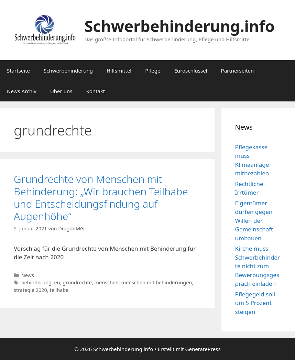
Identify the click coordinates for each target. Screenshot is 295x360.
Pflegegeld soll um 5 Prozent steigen (255, 303)
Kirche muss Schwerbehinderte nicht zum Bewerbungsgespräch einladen (257, 265)
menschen (107, 282)
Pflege (152, 70)
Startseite (18, 70)
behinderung (36, 282)
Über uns (61, 91)
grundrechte (77, 282)
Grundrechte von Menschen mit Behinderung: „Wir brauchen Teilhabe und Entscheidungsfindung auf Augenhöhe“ (101, 197)
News (27, 275)
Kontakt (95, 91)
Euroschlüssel (190, 70)
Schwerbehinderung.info (180, 25)
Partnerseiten (237, 70)
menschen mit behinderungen (156, 282)
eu (57, 282)
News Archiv (21, 91)
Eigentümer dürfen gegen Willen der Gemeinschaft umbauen (254, 220)
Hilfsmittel (119, 70)
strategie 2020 (30, 290)
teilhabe (59, 290)
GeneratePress (203, 349)
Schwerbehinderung (68, 70)
